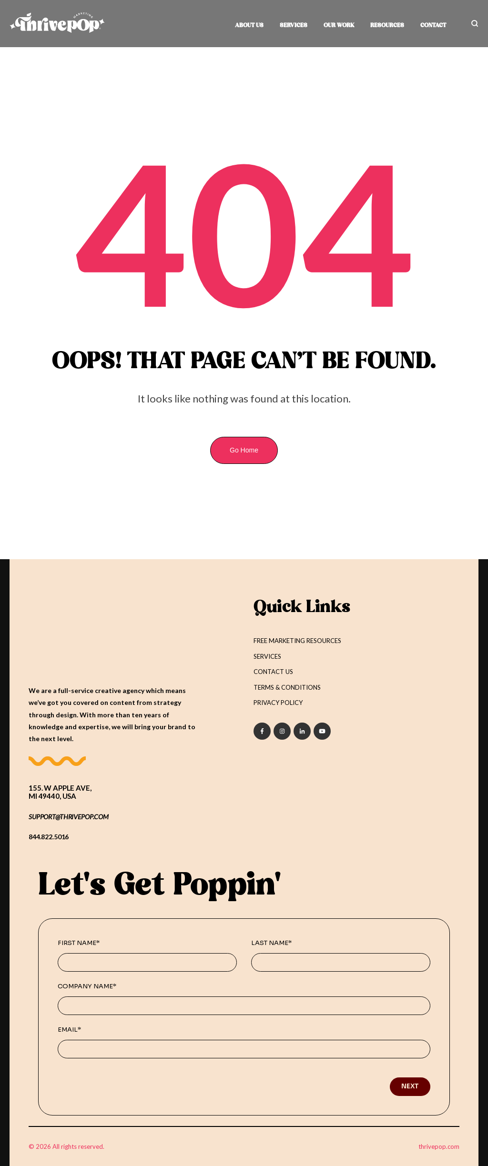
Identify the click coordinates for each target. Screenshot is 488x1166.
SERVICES (293, 26)
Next (410, 1086)
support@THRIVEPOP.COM (69, 816)
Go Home (244, 450)
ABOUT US (249, 26)
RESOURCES (387, 26)
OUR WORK (339, 26)
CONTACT (433, 26)
